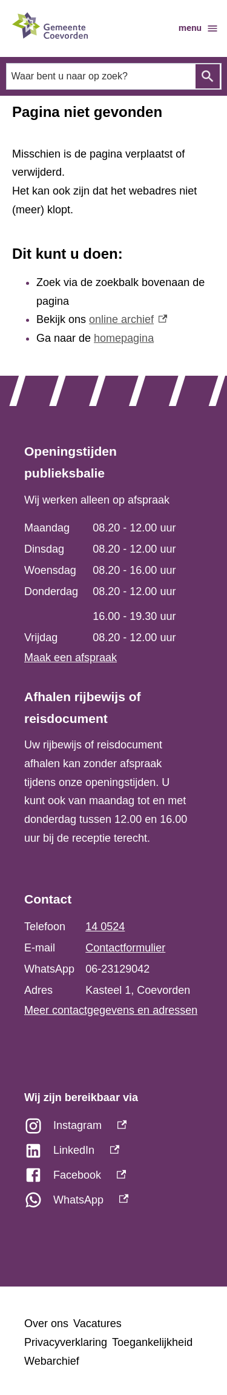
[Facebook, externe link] (113, 1178)
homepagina (124, 338)
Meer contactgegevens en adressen (110, 1010)
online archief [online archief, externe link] (128, 319)
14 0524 (105, 927)
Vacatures (97, 1323)
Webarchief (51, 1361)
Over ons (46, 1323)
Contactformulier (125, 948)
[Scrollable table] (107, 583)
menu (199, 28)
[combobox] (114, 76)
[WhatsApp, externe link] (113, 1203)
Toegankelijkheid (152, 1342)
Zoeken (208, 76)
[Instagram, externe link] (113, 1128)
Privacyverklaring (65, 1342)
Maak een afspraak (70, 657)
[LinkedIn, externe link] (113, 1153)
